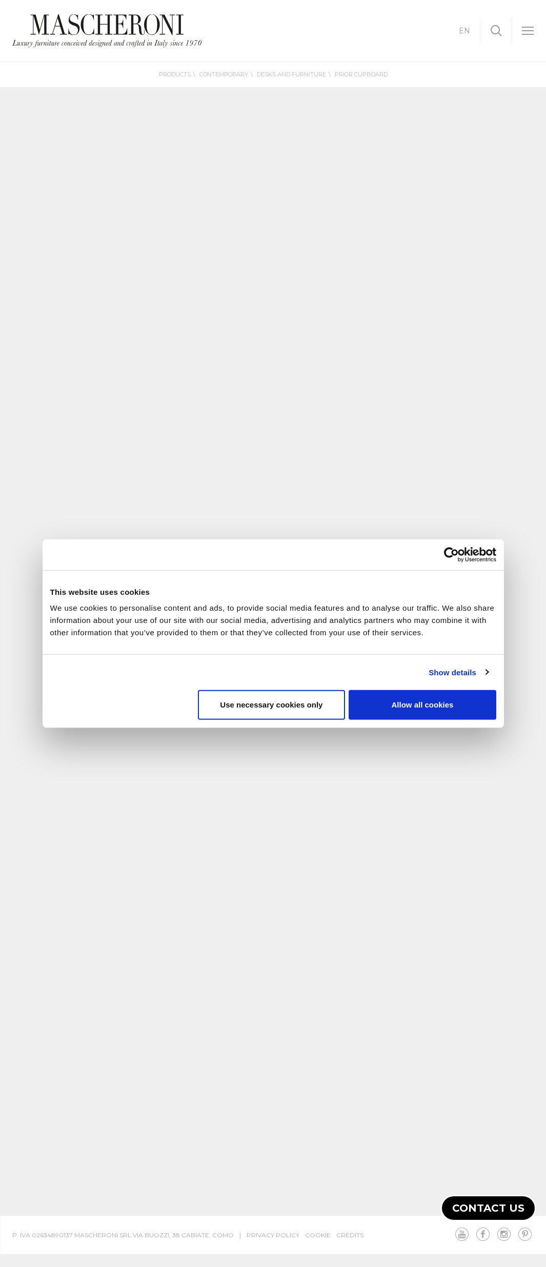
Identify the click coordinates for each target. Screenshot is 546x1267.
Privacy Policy (273, 1235)
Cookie (318, 1235)
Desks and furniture (291, 74)
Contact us (488, 1208)
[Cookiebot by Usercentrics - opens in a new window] (451, 554)
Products (175, 74)
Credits (349, 1235)
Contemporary (223, 74)
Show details (452, 672)
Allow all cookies (423, 704)
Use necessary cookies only (271, 704)
